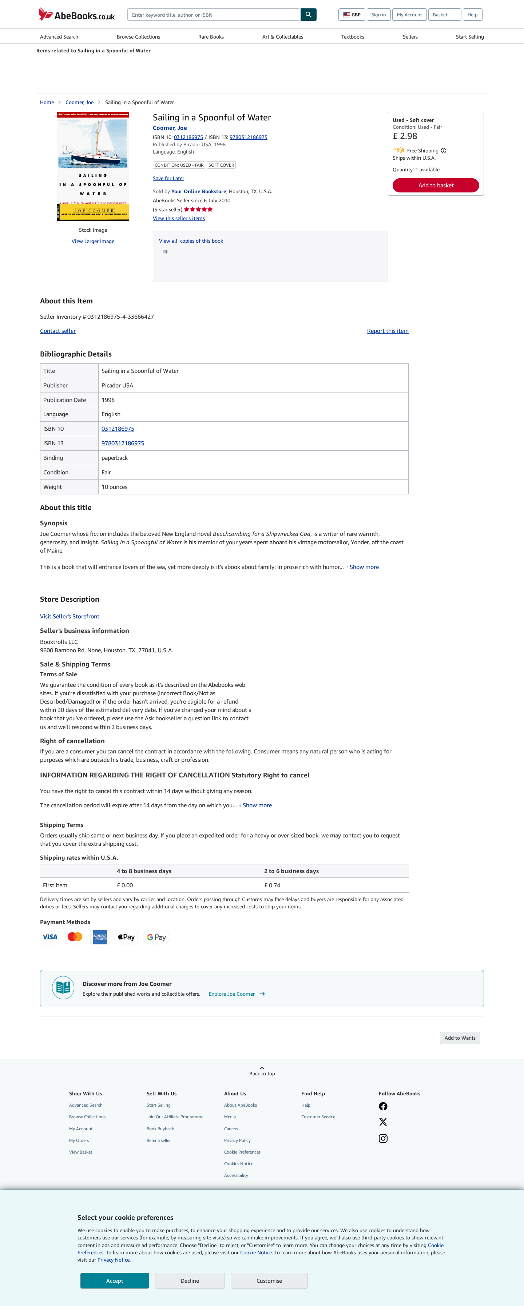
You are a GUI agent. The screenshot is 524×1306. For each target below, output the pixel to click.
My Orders (79, 1141)
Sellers (410, 36)
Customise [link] (269, 1280)
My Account (409, 14)
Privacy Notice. (114, 1260)
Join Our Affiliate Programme (175, 1117)
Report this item (388, 330)
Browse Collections (138, 36)
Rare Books (211, 36)
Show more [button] (364, 567)
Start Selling (470, 36)
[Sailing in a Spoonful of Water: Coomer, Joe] (93, 166)
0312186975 (188, 137)
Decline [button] (190, 1280)
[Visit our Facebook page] (383, 1108)
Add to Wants (460, 1038)
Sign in (379, 14)
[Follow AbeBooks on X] (383, 1123)
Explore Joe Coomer (238, 994)
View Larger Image (93, 241)
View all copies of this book (191, 241)
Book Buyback (160, 1129)
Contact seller (58, 330)
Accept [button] (114, 1280)
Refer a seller (159, 1141)
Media (230, 1117)
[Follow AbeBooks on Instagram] (383, 1140)
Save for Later (168, 178)
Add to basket (436, 185)
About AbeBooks (240, 1105)
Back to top (262, 1074)
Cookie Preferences (242, 1152)
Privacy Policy (237, 1141)
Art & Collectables (282, 36)
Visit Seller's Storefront (69, 617)
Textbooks (352, 36)
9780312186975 (123, 443)
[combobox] (213, 14)
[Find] (309, 14)
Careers (231, 1129)
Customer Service (318, 1117)
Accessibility (236, 1176)
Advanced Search (59, 36)
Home (47, 102)
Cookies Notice (238, 1164)
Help (473, 14)
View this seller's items (179, 218)
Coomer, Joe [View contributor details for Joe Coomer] (80, 102)
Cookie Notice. (256, 1252)
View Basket (80, 1152)
